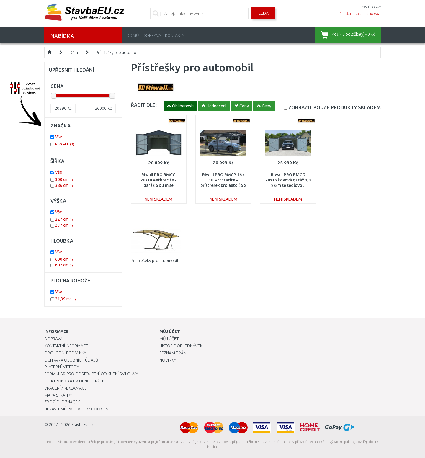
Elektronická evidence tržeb (74, 381)
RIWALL (64, 144)
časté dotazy (371, 7)
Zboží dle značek (62, 402)
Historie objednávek (180, 346)
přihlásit (345, 14)
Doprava (152, 35)
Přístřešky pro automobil (118, 52)
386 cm (64, 185)
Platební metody (61, 366)
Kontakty (174, 35)
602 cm (64, 265)
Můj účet (169, 338)
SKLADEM (334, 107)
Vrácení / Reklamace (65, 388)
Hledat (263, 13)
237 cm (64, 225)
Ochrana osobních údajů (71, 360)
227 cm (64, 219)
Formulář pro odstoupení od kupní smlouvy (91, 374)
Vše (58, 136)
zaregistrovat (368, 14)
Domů (132, 35)
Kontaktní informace (66, 346)
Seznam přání (173, 353)
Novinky (167, 360)
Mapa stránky (58, 395)
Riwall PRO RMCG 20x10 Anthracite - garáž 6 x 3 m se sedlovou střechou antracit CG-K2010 (158, 185)
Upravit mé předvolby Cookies (76, 409)
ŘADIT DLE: (144, 105)
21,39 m (65, 299)
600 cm (64, 259)
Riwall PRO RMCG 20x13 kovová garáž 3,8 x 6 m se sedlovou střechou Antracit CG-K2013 (288, 185)
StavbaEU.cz (82, 424)
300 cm (64, 179)
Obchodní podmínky (65, 353)
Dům (73, 52)
